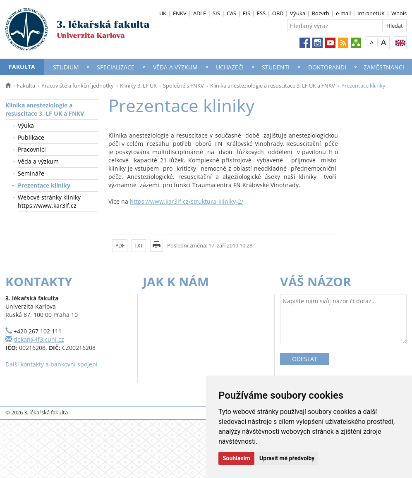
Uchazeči (230, 67)
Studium (66, 67)
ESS (261, 13)
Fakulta (22, 67)
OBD (277, 13)
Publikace (31, 137)
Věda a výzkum (175, 67)
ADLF (199, 13)
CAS (231, 13)
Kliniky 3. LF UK (138, 85)
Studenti (276, 67)
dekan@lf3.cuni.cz (39, 339)
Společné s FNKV (183, 85)
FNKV (180, 13)
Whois (399, 13)
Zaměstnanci (384, 67)
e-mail (343, 13)
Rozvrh (320, 13)
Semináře (31, 173)
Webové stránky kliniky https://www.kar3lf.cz (49, 201)
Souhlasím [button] (236, 458)
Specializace (115, 67)
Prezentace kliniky (44, 185)
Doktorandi (327, 67)
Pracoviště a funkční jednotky (77, 85)
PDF (120, 245)
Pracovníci (32, 149)
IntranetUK (371, 13)
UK (162, 13)
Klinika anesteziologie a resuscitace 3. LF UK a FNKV (272, 85)
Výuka (297, 13)
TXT (138, 245)
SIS (216, 13)
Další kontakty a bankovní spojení (51, 364)
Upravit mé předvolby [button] (286, 458)
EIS (246, 13)
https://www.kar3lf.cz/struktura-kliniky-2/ (186, 201)
